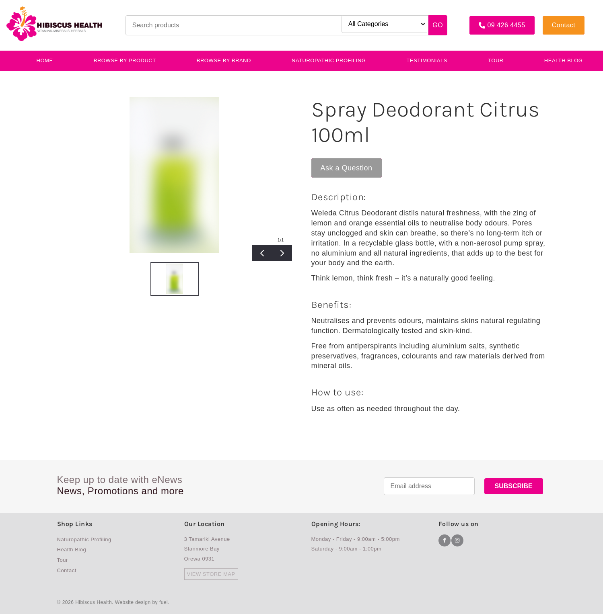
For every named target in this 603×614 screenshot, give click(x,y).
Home (45, 60)
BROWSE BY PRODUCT (125, 60)
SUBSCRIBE (514, 486)
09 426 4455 (488, 19)
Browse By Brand (224, 60)
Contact (554, 19)
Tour (496, 60)
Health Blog (563, 60)
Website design (133, 602)
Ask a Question (337, 162)
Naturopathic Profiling (329, 60)
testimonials (427, 60)
